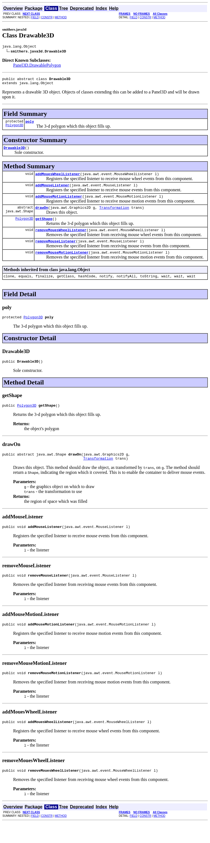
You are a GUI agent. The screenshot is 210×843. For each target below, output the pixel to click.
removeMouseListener (55, 250)
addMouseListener (52, 190)
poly (29, 124)
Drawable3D (14, 151)
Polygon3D (14, 129)
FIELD (35, 17)
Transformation (114, 214)
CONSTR (46, 17)
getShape (43, 226)
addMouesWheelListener (57, 178)
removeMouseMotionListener (62, 262)
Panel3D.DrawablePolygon (37, 66)
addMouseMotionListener (58, 202)
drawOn (41, 214)
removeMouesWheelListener (60, 238)
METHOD (61, 17)
